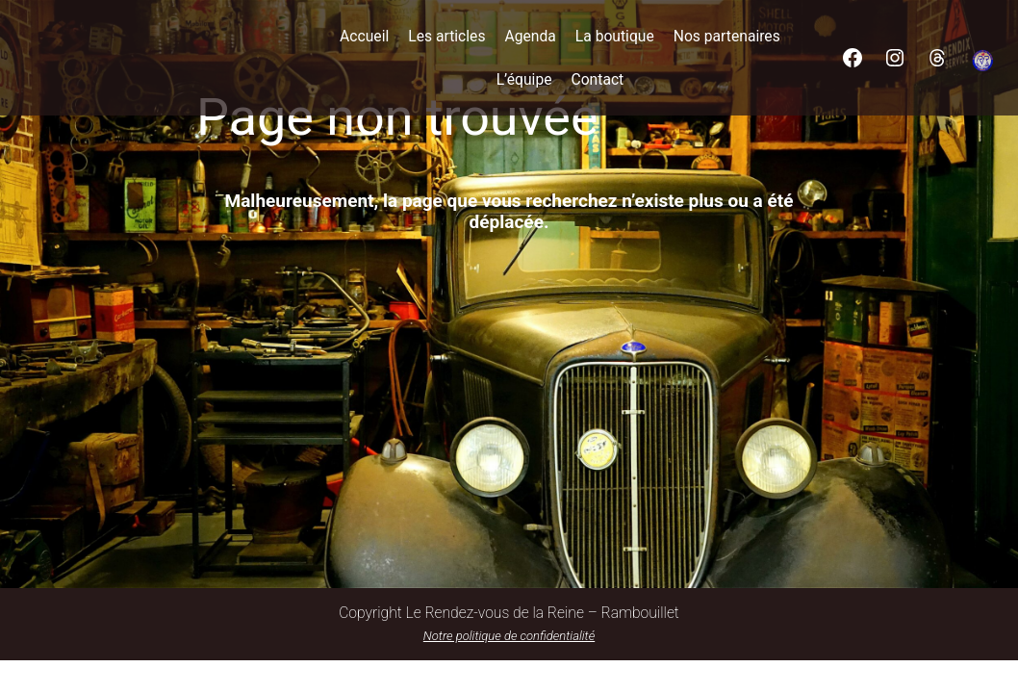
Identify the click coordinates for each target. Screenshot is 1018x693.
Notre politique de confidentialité (509, 636)
